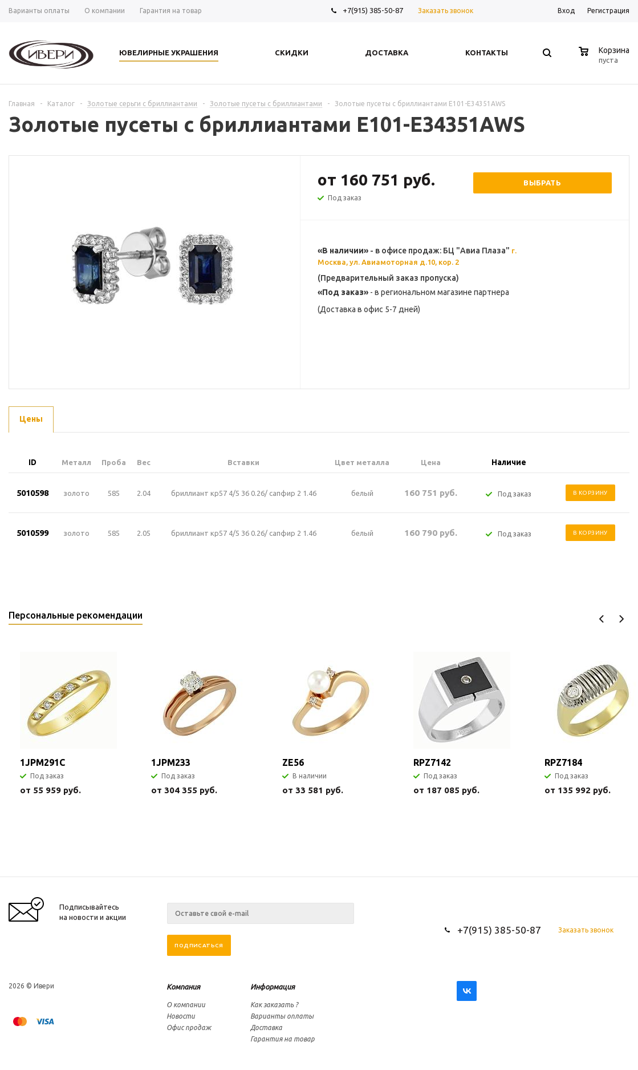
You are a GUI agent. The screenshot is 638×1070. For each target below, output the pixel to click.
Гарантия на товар (282, 1039)
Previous (602, 619)
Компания (183, 987)
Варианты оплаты (282, 1016)
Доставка (266, 1027)
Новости (180, 1016)
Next (621, 619)
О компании (185, 1004)
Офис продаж (188, 1027)
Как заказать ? (274, 1004)
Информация (272, 987)
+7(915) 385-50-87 (374, 10)
